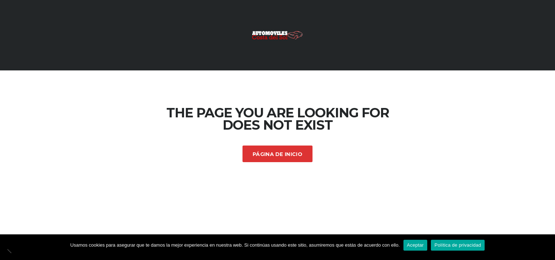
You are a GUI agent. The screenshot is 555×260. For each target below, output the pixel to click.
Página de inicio (277, 154)
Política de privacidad (457, 245)
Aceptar (415, 245)
